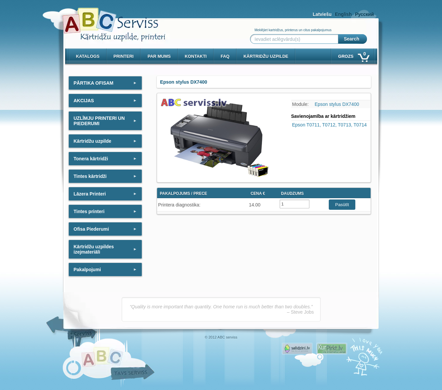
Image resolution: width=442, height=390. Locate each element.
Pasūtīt (342, 204)
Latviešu (322, 14)
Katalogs (88, 56)
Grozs (353, 55)
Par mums (159, 56)
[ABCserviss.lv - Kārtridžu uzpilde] (108, 20)
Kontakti (196, 56)
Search (351, 38)
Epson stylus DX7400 (336, 104)
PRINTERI (124, 56)
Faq (225, 56)
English (343, 14)
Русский (364, 14)
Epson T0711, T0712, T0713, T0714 (329, 124)
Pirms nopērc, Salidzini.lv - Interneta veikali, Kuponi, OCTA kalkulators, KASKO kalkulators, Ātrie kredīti (297, 349)
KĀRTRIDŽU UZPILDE (265, 56)
